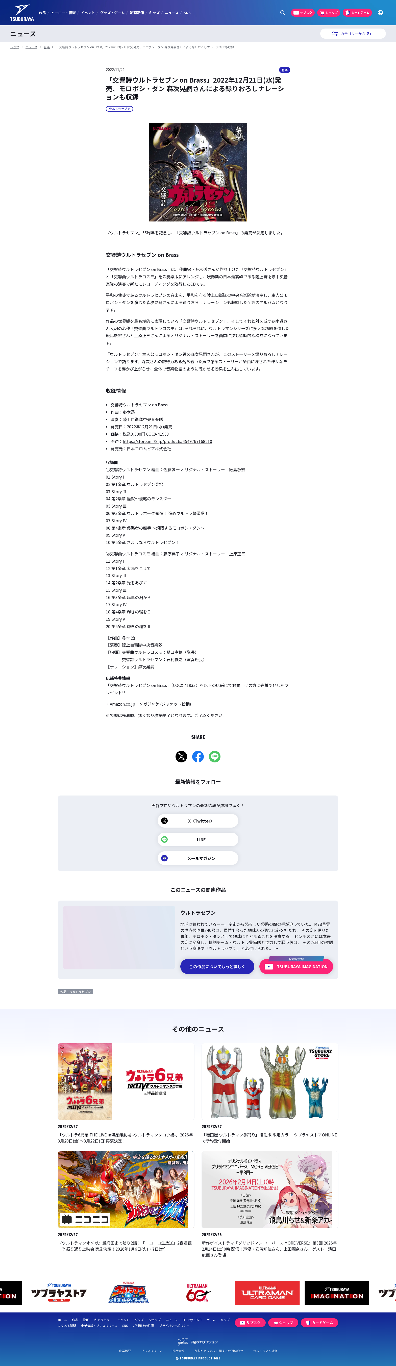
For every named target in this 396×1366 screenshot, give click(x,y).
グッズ (139, 1320)
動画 (86, 1320)
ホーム (62, 1320)
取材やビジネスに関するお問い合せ (218, 1351)
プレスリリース (151, 1351)
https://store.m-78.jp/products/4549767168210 (167, 441)
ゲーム (211, 1320)
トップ (14, 47)
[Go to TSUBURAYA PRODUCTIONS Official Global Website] (380, 12)
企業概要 (125, 1351)
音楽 (47, 47)
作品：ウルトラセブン (75, 991)
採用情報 (178, 1351)
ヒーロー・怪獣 (63, 12)
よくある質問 (67, 1325)
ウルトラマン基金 (265, 1351)
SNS (187, 12)
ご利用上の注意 (143, 1325)
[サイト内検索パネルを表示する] (282, 12)
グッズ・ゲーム (112, 12)
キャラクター (103, 1320)
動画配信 (137, 12)
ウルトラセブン (119, 109)
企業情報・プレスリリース (99, 1325)
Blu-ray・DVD (192, 1320)
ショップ (155, 1320)
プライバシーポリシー (174, 1325)
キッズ (154, 12)
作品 (42, 12)
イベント (88, 12)
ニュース (172, 12)
